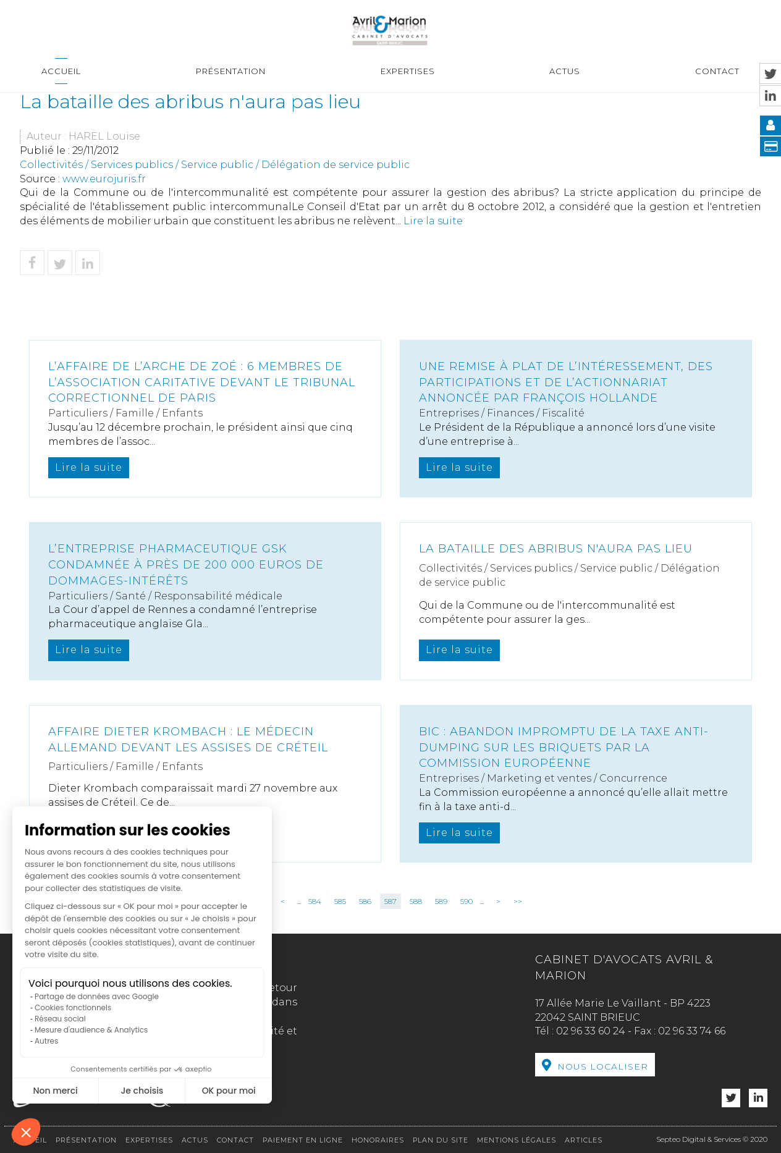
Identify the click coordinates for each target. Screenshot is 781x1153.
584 (314, 901)
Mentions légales (516, 1140)
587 (390, 901)
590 (466, 901)
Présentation (231, 71)
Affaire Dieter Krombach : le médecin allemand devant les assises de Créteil (188, 739)
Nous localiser (602, 1066)
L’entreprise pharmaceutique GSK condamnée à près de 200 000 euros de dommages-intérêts (186, 564)
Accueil (61, 71)
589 (441, 901)
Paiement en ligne (303, 1140)
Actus (564, 71)
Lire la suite (433, 221)
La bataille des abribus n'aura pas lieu (556, 548)
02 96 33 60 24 (590, 1031)
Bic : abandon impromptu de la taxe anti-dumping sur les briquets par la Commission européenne (564, 747)
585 (340, 901)
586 (365, 901)
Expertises (408, 71)
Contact (717, 71)
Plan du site (440, 1140)
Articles (583, 1140)
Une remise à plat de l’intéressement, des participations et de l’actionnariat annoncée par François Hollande (566, 382)
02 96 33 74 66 (691, 1031)
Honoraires (378, 1140)
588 (416, 901)
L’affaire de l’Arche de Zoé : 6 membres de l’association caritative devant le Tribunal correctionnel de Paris (201, 382)
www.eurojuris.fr (104, 179)
